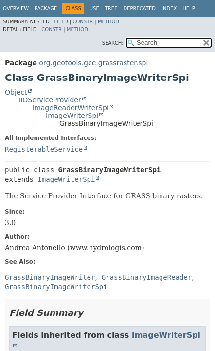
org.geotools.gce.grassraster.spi (93, 63)
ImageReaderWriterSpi (70, 108)
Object (16, 92)
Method (108, 21)
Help (188, 8)
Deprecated (139, 8)
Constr (82, 21)
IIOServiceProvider (49, 100)
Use (94, 8)
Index (169, 8)
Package (46, 8)
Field (61, 21)
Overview (16, 8)
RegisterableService (44, 149)
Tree (111, 8)
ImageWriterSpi (72, 115)
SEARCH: (113, 43)
